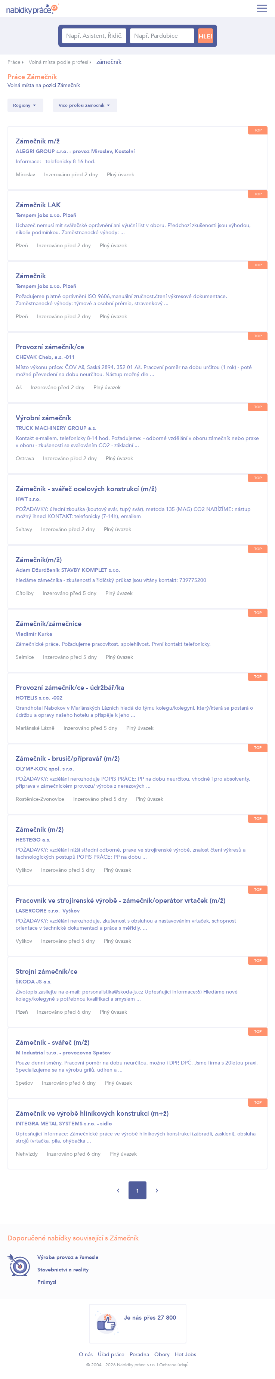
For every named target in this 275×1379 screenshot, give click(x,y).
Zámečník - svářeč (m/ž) (52, 1042)
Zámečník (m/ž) (40, 829)
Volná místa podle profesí (58, 62)
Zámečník (31, 276)
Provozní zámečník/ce (50, 347)
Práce (14, 62)
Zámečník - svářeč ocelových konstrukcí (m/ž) (86, 489)
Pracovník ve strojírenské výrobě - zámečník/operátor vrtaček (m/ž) (120, 900)
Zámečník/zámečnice (48, 624)
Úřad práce (111, 1354)
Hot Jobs (185, 1354)
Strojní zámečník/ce (46, 971)
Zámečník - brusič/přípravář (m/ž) (68, 758)
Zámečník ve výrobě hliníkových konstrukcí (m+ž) (92, 1113)
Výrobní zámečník (43, 418)
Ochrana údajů (174, 1365)
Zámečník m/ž (38, 141)
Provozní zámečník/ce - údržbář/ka (70, 687)
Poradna (139, 1354)
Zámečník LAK (38, 205)
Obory (162, 1354)
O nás (86, 1354)
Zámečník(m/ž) (39, 560)
